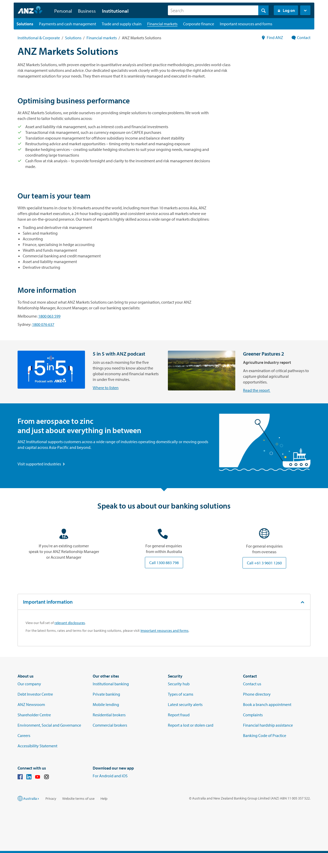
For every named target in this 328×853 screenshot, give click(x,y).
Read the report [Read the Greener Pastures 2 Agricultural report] (181, 390)
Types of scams (180, 694)
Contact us (252, 683)
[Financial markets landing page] (162, 23)
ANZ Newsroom (31, 704)
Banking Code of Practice (264, 735)
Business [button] (87, 11)
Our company (29, 683)
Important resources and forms (164, 630)
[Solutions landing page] (25, 23)
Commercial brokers (110, 725)
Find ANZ (272, 37)
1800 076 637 (43, 324)
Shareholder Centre (34, 714)
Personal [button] (63, 11)
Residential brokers (109, 714)
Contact (301, 37)
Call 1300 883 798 (164, 562)
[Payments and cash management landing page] (67, 23)
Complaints (253, 714)
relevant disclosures (69, 622)
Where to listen (30, 387)
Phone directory (257, 694)
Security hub (179, 683)
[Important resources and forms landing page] (246, 23)
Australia (31, 798)
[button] (305, 10)
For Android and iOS (110, 775)
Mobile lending (106, 704)
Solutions (73, 37)
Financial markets (102, 37)
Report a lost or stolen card (190, 725)
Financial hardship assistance (268, 725)
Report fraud (179, 714)
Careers (24, 735)
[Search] (218, 10)
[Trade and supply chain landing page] (121, 23)
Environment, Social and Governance (49, 725)
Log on (286, 10)
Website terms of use (78, 798)
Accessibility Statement (37, 745)
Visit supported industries (42, 463)
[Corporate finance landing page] (198, 23)
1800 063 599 (49, 316)
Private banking (106, 694)
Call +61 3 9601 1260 (264, 562)
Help (103, 798)
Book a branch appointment (267, 704)
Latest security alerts (185, 704)
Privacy (50, 798)
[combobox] (218, 10)
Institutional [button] (115, 11)
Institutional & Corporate (39, 37)
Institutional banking (111, 683)
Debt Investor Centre (35, 694)
